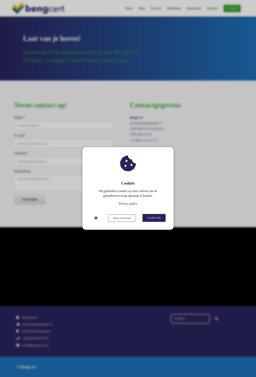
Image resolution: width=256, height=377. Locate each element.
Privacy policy (128, 204)
